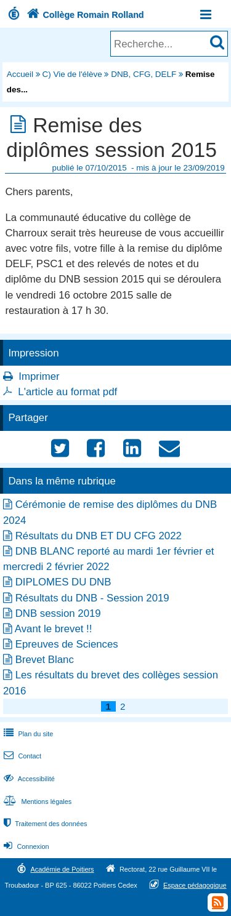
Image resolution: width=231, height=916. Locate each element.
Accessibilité (28, 778)
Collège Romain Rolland (84, 15)
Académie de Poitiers (62, 869)
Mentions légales (36, 801)
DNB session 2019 (58, 613)
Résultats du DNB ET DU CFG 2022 (98, 536)
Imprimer (38, 376)
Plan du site (27, 733)
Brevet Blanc (44, 659)
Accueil (20, 74)
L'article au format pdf (67, 392)
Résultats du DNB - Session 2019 (92, 598)
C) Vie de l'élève (72, 74)
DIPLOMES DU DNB (63, 582)
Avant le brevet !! (53, 629)
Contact (21, 756)
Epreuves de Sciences (66, 644)
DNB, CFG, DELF (143, 74)
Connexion (25, 846)
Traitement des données (44, 823)
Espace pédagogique (195, 885)
